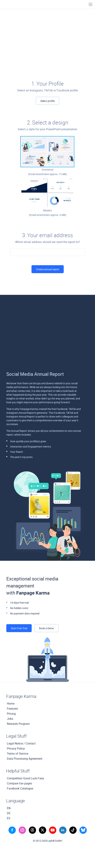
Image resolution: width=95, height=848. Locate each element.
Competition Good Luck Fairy (25, 778)
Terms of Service (17, 754)
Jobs (10, 719)
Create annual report (47, 269)
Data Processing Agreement (24, 759)
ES (8, 818)
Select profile (47, 101)
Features (12, 709)
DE (8, 813)
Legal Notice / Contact (21, 743)
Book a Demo (46, 628)
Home (10, 703)
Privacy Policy (16, 748)
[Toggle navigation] (90, 4)
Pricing (11, 714)
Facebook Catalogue (20, 788)
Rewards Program (18, 724)
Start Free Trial (19, 628)
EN (8, 808)
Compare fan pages (19, 783)
